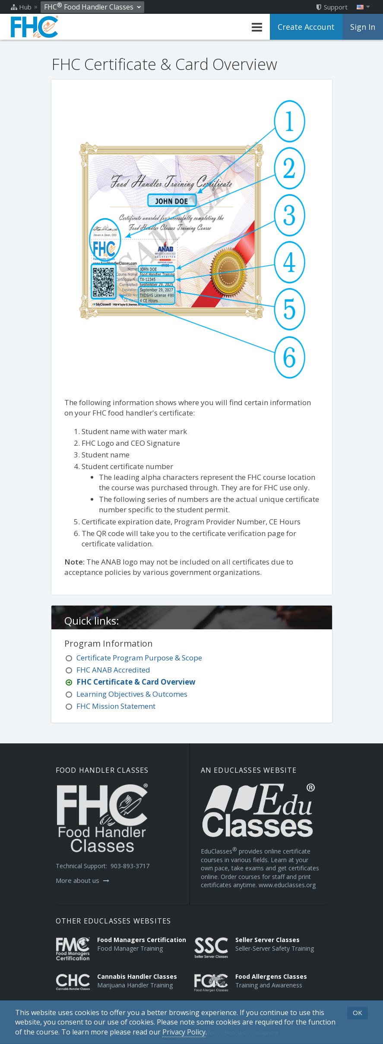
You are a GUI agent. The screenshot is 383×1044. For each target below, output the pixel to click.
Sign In (362, 27)
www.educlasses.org (287, 885)
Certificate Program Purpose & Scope (139, 658)
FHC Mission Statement (115, 706)
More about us (82, 880)
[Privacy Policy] (184, 1032)
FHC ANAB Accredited (113, 670)
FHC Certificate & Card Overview (136, 682)
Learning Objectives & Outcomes (131, 694)
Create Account (306, 27)
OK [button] (357, 1012)
